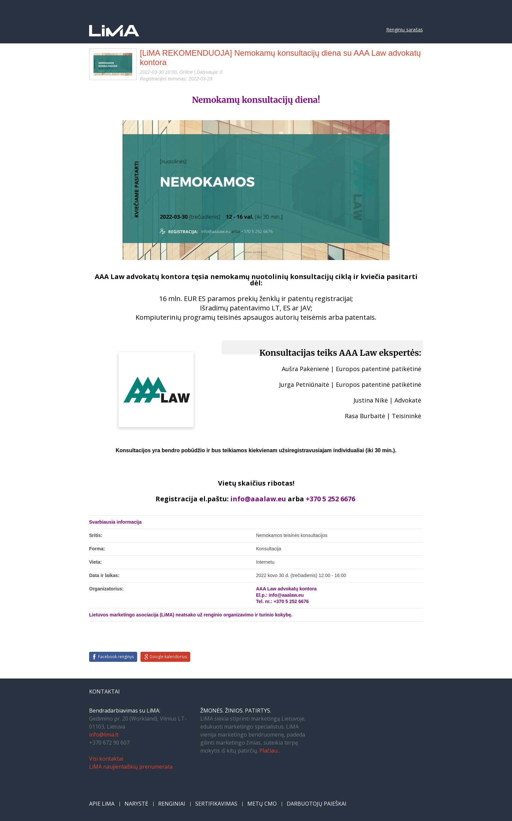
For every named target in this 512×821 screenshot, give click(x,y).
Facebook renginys (116, 656)
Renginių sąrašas (404, 29)
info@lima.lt (103, 734)
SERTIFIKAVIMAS (216, 803)
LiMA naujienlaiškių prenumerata (131, 766)
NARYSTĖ (136, 803)
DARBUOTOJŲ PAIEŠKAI (316, 803)
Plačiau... (269, 750)
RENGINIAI (171, 803)
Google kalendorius (168, 656)
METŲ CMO (262, 803)
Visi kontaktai (106, 758)
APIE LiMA (101, 803)
